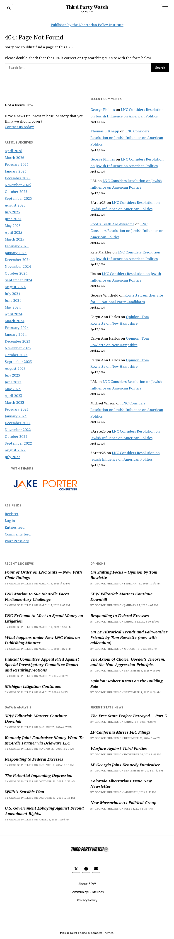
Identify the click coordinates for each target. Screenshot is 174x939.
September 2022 (18, 443)
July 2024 (12, 293)
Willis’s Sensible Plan (24, 791)
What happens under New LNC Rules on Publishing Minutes (42, 640)
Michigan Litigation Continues (33, 686)
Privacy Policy (87, 900)
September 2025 (18, 198)
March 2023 (14, 402)
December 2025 (17, 177)
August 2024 (15, 286)
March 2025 (14, 239)
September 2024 (18, 279)
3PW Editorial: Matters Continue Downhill (121, 596)
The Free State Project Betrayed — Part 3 (128, 715)
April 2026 (13, 150)
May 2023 (13, 388)
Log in (10, 520)
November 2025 (18, 184)
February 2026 (17, 164)
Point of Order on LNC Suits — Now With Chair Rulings (43, 574)
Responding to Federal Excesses (119, 615)
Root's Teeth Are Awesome (112, 223)
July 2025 (12, 211)
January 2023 (16, 416)
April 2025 (13, 232)
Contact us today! (19, 126)
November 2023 (18, 347)
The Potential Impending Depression (38, 775)
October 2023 (16, 354)
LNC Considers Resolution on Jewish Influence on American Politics (126, 138)
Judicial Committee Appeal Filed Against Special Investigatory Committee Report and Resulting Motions (42, 664)
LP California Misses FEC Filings (120, 732)
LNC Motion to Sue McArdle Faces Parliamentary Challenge (37, 596)
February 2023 (17, 409)
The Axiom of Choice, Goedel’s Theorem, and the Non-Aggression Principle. (127, 661)
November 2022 (18, 429)
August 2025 (15, 205)
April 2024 (13, 313)
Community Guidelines (87, 892)
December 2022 (17, 422)
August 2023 (15, 368)
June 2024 (13, 300)
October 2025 (16, 191)
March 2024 (14, 320)
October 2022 (16, 436)
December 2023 (17, 341)
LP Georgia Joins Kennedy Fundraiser (125, 764)
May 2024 (13, 307)
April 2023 (13, 395)
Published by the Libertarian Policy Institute (87, 24)
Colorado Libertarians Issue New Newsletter (121, 783)
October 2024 (16, 273)
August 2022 (15, 450)
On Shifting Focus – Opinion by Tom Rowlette (123, 574)
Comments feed (18, 534)
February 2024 (17, 327)
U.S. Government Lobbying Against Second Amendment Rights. (44, 810)
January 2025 (16, 252)
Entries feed (14, 527)
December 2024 (17, 259)
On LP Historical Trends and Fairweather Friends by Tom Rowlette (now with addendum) (128, 637)
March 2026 (14, 157)
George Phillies (102, 109)
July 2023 (12, 375)
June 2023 (13, 381)
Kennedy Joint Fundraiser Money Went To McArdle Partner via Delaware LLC (44, 740)
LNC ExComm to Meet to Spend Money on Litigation (44, 618)
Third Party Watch (87, 7)
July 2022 (12, 456)
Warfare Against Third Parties (118, 748)
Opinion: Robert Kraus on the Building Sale (126, 683)
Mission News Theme (73, 932)
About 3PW (87, 883)
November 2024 (18, 266)
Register (11, 513)
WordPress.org (17, 540)
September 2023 (18, 361)
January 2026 (16, 171)
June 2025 (13, 218)
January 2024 (16, 334)
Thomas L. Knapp (104, 131)
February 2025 (17, 245)
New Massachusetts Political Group (123, 802)
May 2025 (13, 225)
